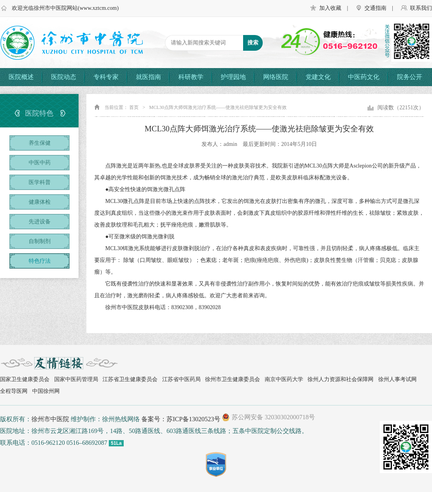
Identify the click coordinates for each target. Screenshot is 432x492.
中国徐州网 (46, 391)
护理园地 (233, 77)
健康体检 (40, 202)
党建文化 (318, 77)
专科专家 (106, 77)
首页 (134, 107)
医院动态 (63, 77)
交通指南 (375, 8)
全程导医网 (13, 391)
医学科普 (40, 182)
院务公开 (409, 77)
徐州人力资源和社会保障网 (340, 379)
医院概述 (21, 77)
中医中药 (40, 163)
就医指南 (148, 77)
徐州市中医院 (50, 419)
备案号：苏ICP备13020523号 (180, 419)
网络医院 (275, 77)
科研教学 (190, 77)
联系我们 (421, 8)
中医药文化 (363, 77)
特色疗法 (40, 261)
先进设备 (40, 222)
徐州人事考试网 (397, 379)
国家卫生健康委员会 (24, 379)
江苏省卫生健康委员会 (130, 379)
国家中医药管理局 (76, 379)
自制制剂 (40, 241)
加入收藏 (330, 8)
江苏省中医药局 (181, 379)
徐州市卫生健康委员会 (232, 379)
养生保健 (40, 143)
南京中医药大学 (284, 379)
